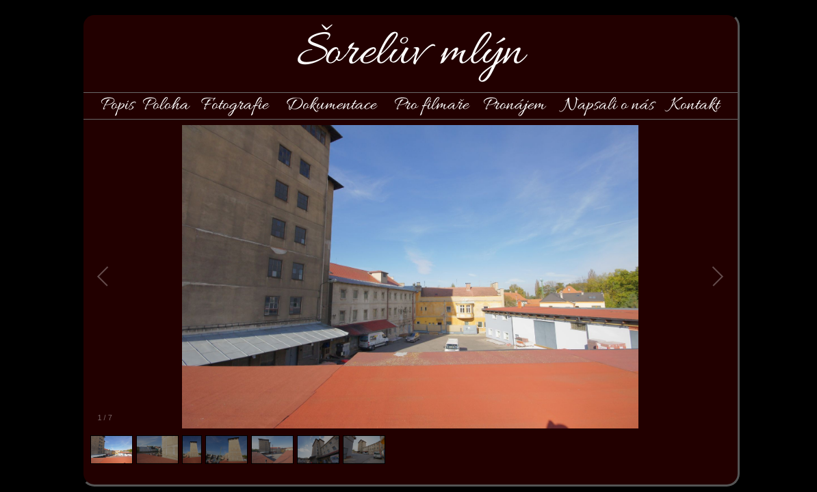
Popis (117, 105)
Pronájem (514, 105)
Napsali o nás (608, 105)
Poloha (165, 105)
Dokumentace (330, 105)
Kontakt (694, 105)
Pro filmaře (431, 105)
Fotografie (234, 105)
